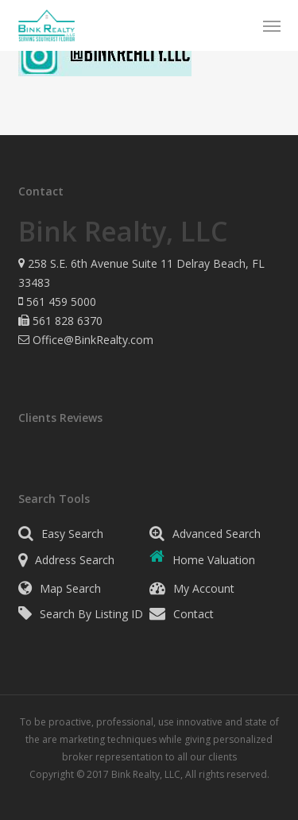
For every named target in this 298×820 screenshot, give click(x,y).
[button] (272, 25)
